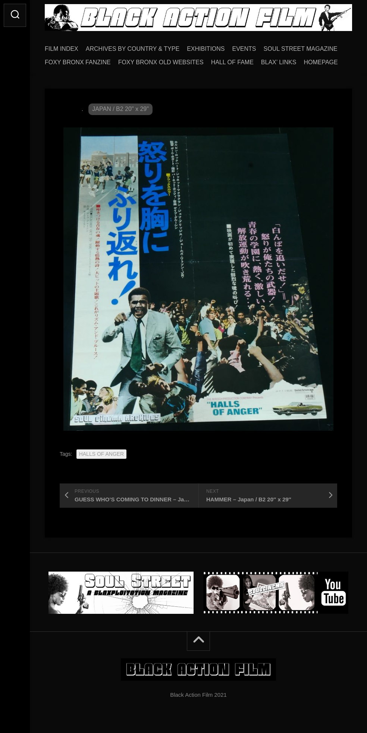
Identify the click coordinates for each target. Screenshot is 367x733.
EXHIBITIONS (206, 49)
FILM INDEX (61, 49)
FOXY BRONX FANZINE (78, 62)
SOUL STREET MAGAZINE (301, 49)
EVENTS (244, 49)
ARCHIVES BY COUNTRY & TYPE (132, 49)
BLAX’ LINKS (279, 62)
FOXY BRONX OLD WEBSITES (161, 62)
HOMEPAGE (321, 62)
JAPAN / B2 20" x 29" (120, 109)
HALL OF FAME (232, 62)
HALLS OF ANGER (101, 454)
